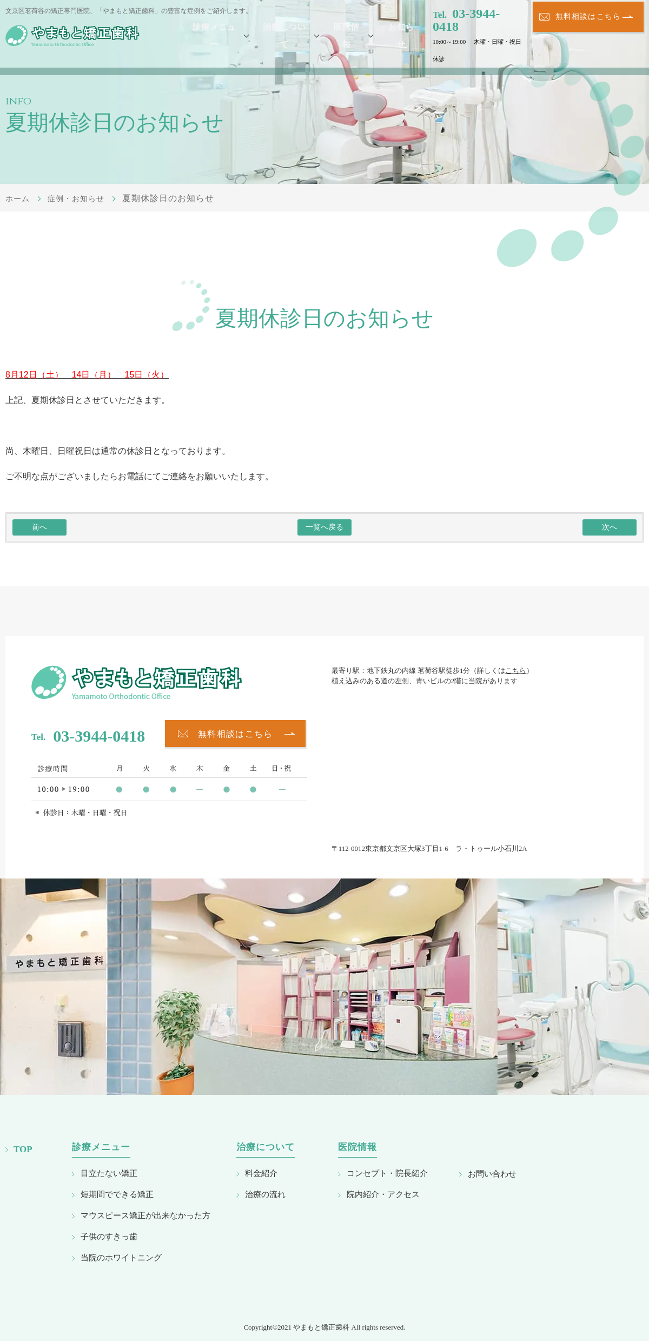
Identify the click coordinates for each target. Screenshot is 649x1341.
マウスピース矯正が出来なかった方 (145, 1215)
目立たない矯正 (109, 1173)
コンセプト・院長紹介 (387, 1173)
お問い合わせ (492, 1173)
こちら (515, 670)
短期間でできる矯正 (117, 1194)
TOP (23, 1149)
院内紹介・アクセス (383, 1194)
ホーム (19, 198)
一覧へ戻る (324, 527)
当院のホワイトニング (121, 1257)
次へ (609, 527)
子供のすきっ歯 (109, 1236)
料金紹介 (261, 1173)
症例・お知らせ (83, 198)
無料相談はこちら (588, 36)
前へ (39, 527)
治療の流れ (265, 1194)
